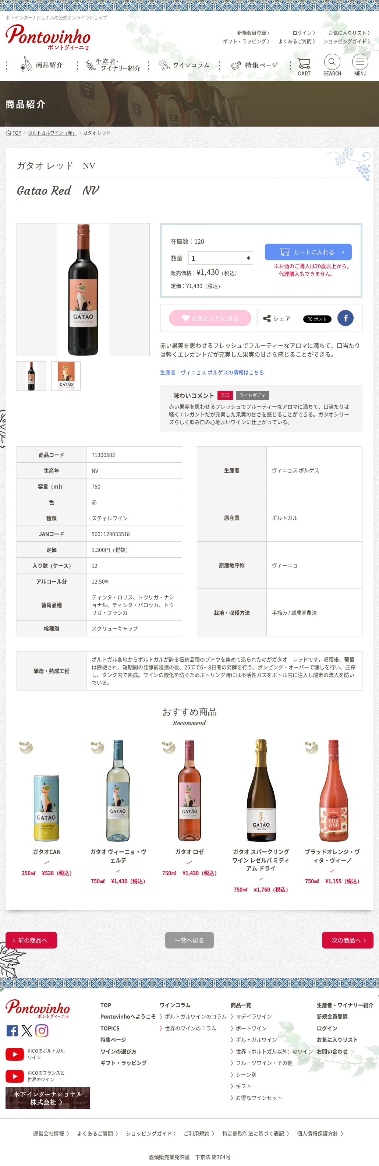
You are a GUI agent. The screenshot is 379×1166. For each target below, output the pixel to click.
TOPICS (110, 1028)
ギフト (243, 1085)
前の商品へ (32, 940)
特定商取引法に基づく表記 (257, 1133)
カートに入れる (306, 251)
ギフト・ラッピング (123, 1062)
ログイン (327, 1028)
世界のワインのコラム (190, 1028)
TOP (13, 133)
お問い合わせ (332, 1051)
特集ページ (113, 1039)
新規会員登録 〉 (254, 32)
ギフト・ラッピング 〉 (247, 41)
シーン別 (246, 1074)
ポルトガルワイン (256, 1039)
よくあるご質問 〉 (298, 41)
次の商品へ (346, 940)
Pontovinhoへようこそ (128, 1016)
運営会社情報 (52, 1133)
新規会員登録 (332, 1016)
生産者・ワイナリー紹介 (345, 1004)
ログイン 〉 (305, 32)
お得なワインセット (259, 1097)
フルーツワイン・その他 (264, 1062)
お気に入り (201, 318)
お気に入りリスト (337, 1039)
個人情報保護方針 (321, 1133)
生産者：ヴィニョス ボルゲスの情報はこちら (212, 372)
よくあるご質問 (99, 1133)
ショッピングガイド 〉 (347, 41)
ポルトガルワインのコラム (196, 1016)
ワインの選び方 (118, 1051)
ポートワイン (251, 1028)
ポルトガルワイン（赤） (52, 133)
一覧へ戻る (189, 940)
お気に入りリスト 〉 (350, 32)
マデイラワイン (254, 1016)
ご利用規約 (200, 1133)
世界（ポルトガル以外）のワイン (274, 1051)
